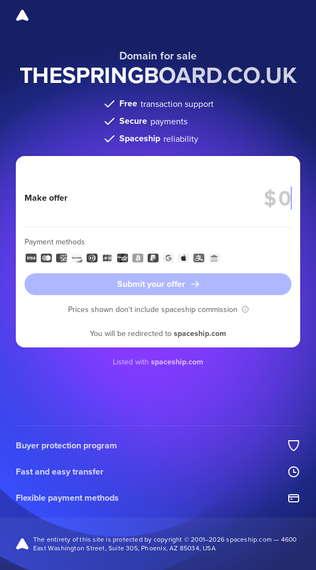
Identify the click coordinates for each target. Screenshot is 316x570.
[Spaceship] (22, 15)
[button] (245, 309)
